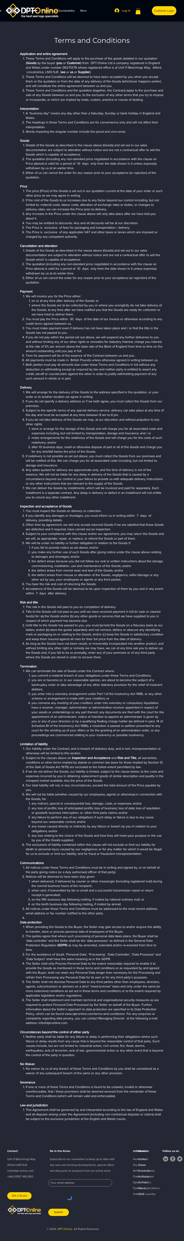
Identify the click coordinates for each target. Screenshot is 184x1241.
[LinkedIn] (165, 1159)
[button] (138, 11)
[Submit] (58, 1212)
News (141, 1188)
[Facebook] (172, 1159)
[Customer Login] (164, 10)
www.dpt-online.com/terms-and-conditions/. (95, 1014)
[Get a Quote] (19, 1195)
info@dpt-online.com (52, 1023)
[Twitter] (179, 1159)
